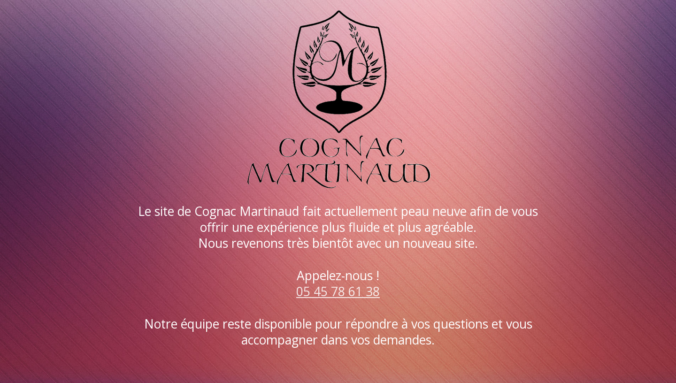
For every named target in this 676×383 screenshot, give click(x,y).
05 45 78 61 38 (338, 291)
